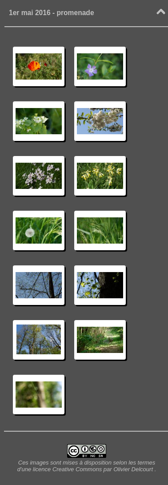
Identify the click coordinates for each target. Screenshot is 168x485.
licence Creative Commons (68, 469)
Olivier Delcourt (133, 469)
